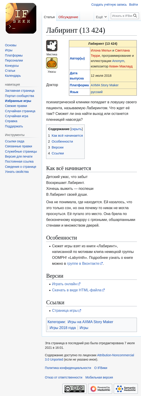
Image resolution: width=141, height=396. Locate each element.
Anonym (118, 61)
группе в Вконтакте (83, 263)
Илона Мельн (101, 50)
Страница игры (65, 310)
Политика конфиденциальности (68, 368)
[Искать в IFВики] (125, 15)
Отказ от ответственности (63, 377)
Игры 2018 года (62, 328)
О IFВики (100, 368)
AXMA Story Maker (105, 85)
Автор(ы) (77, 58)
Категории (56, 322)
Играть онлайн (64, 284)
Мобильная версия (99, 377)
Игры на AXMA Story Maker (90, 322)
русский (97, 92)
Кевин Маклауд (121, 66)
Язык (74, 92)
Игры (84, 328)
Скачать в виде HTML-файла (76, 290)
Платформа (79, 85)
